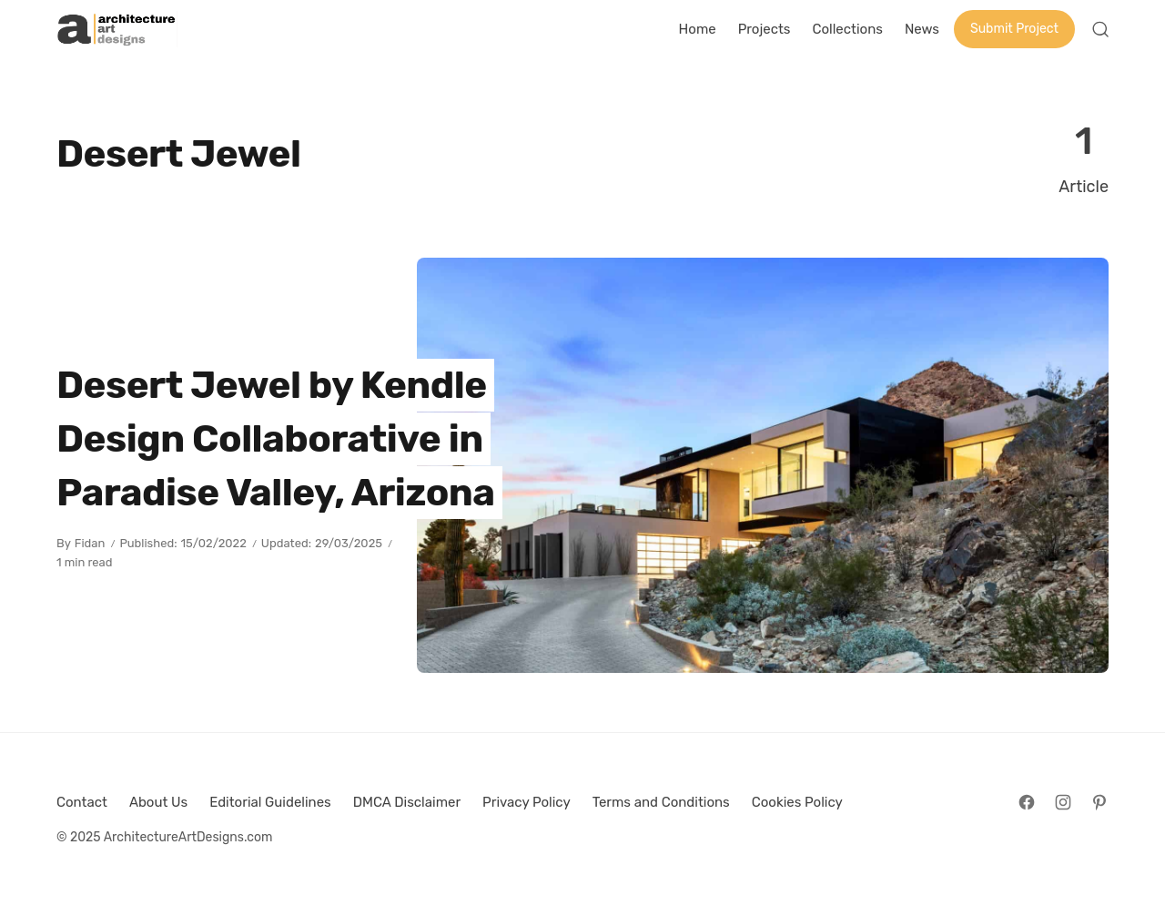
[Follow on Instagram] (1063, 802)
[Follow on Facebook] (1026, 802)
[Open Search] (1100, 29)
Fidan (90, 543)
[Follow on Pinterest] (1099, 802)
